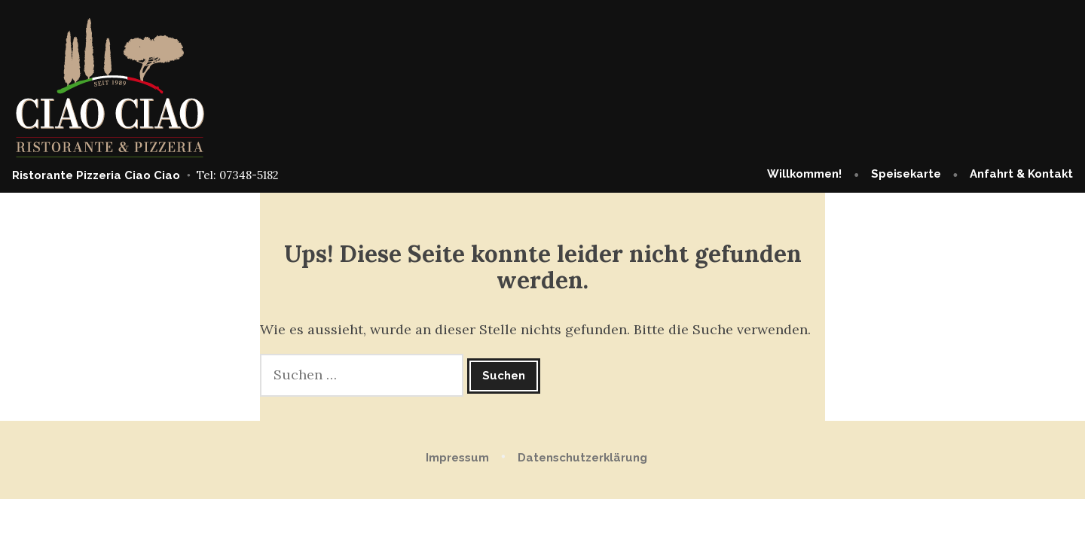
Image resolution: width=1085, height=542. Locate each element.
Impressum (457, 457)
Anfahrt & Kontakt (1021, 174)
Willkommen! (804, 174)
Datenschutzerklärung (582, 457)
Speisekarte (906, 174)
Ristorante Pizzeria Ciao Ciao (96, 175)
